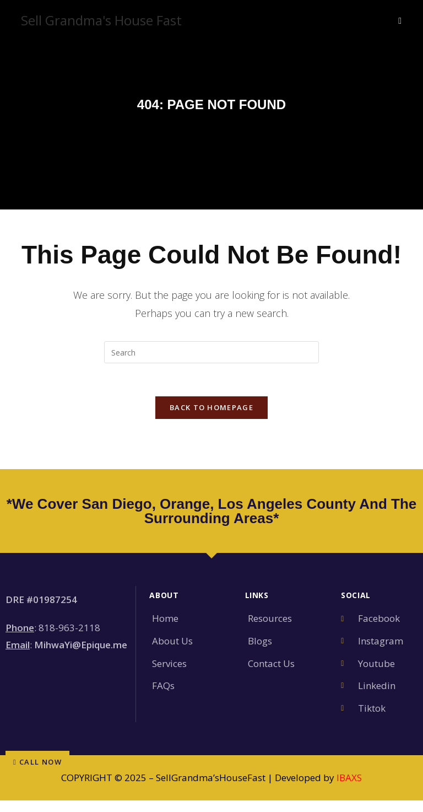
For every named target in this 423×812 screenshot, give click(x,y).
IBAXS (349, 778)
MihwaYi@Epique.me (80, 644)
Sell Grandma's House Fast (101, 20)
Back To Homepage (211, 408)
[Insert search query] (211, 352)
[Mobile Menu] (400, 20)
